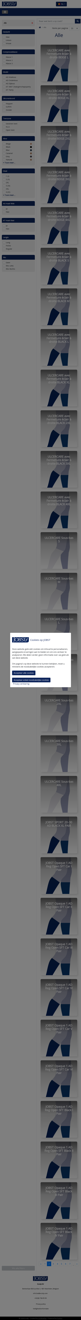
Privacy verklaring (21, 683)
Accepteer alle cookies (24, 673)
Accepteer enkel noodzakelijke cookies (31, 680)
